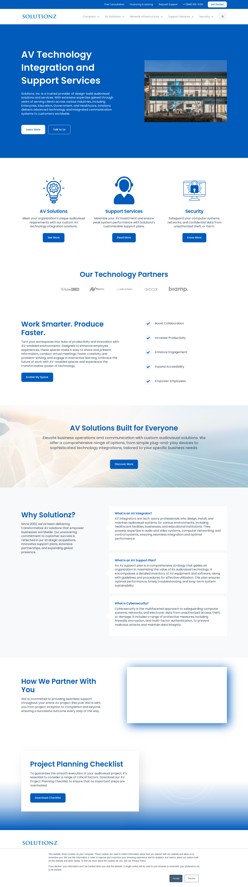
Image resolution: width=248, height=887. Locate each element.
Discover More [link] (124, 464)
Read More (124, 237)
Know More (194, 237)
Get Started (217, 4)
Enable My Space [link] (37, 377)
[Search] (222, 16)
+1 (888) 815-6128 (193, 4)
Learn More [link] (33, 129)
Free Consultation (114, 4)
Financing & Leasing (141, 4)
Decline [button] (191, 878)
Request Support (168, 4)
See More (54, 237)
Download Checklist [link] (48, 798)
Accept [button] (176, 878)
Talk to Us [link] (59, 129)
